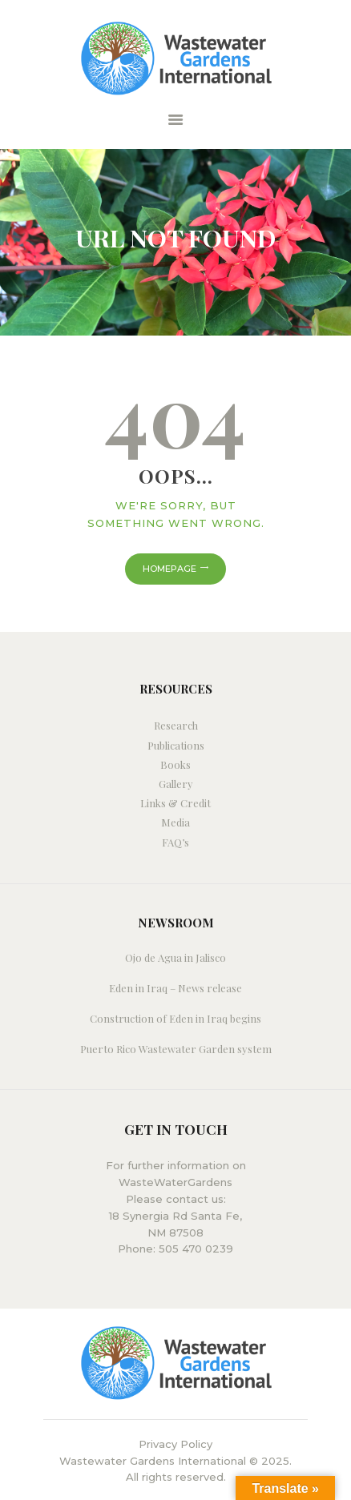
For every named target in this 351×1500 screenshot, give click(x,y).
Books (175, 764)
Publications (175, 745)
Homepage (169, 568)
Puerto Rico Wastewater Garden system (176, 1049)
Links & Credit (175, 803)
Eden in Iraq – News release (175, 988)
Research (176, 725)
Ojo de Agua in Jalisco (175, 957)
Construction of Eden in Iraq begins (175, 1018)
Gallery (176, 783)
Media (175, 822)
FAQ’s (175, 842)
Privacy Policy (175, 1444)
